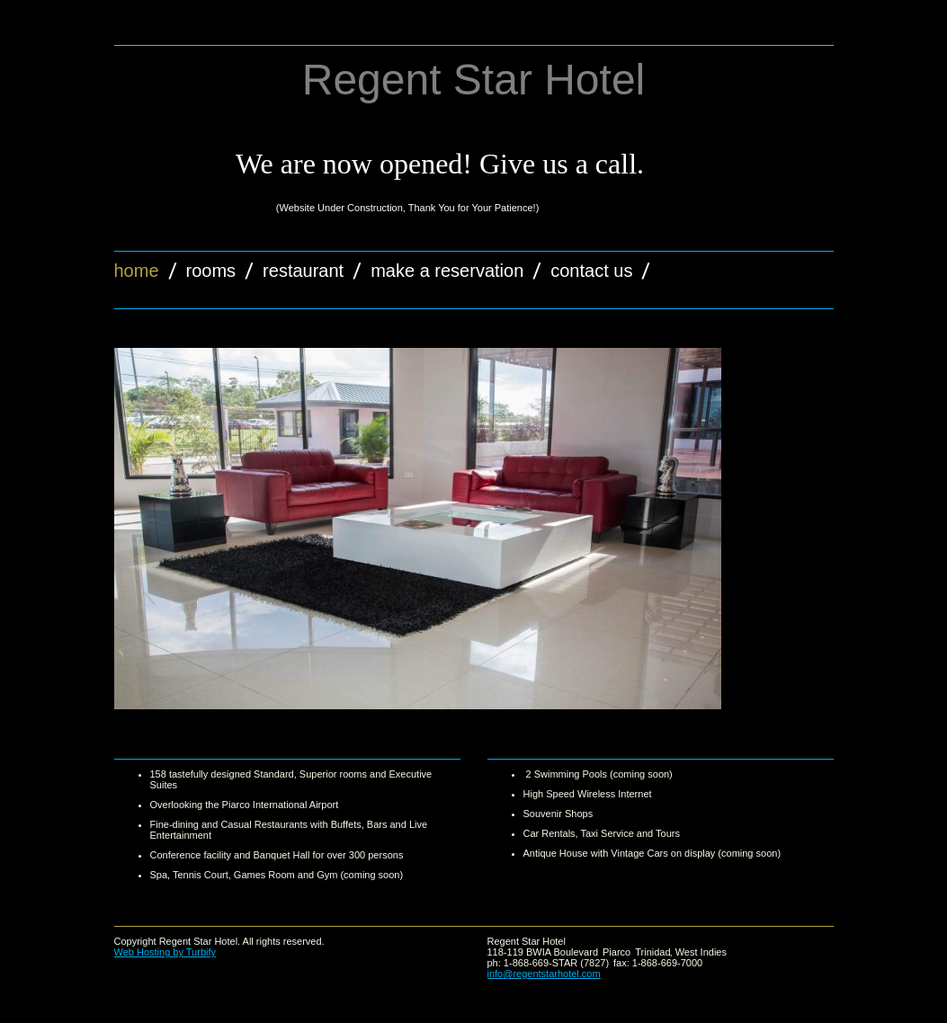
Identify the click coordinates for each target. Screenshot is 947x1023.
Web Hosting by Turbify (165, 952)
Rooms (211, 270)
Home (136, 270)
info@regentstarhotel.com (544, 973)
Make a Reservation (447, 270)
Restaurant (303, 270)
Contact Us (591, 270)
